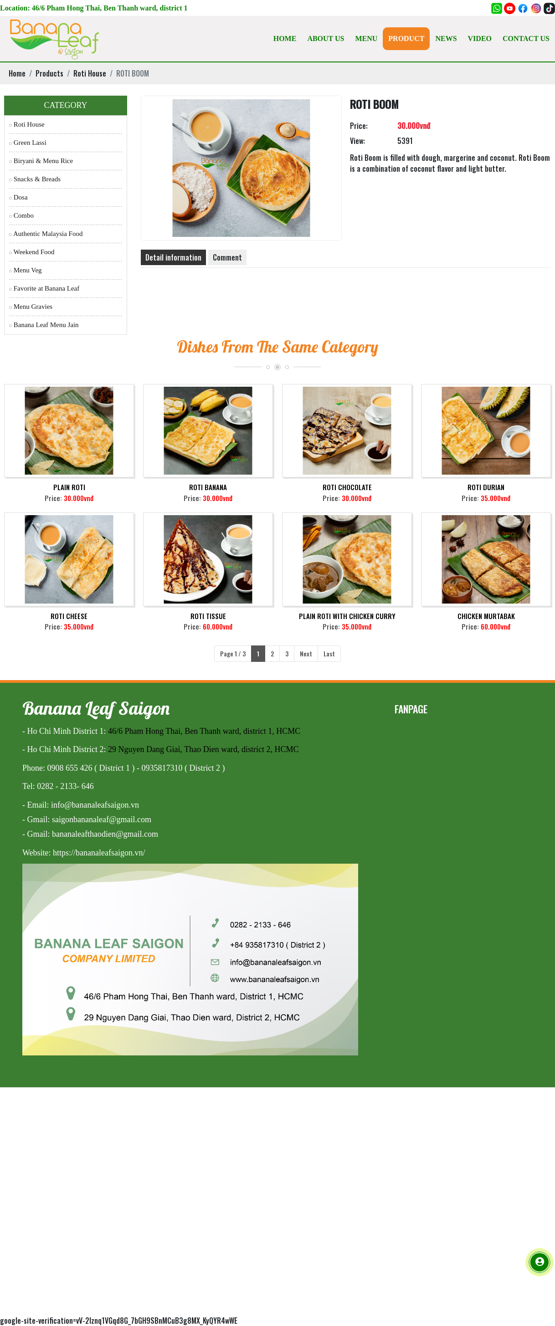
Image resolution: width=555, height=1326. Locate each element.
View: (357, 140)
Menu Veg (25, 270)
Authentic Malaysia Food (45, 233)
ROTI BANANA (208, 487)
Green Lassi (27, 142)
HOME (285, 38)
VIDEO (480, 38)
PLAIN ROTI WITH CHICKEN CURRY (347, 616)
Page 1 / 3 (233, 653)
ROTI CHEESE (69, 616)
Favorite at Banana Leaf (44, 288)
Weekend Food (32, 252)
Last (329, 653)
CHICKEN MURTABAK (486, 616)
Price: (359, 125)
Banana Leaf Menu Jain (44, 324)
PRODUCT (406, 38)
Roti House (27, 124)
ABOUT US (325, 38)
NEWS (446, 38)
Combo (21, 215)
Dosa (18, 197)
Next (306, 653)
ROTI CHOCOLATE (347, 487)
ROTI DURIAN (486, 487)
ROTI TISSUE (208, 616)
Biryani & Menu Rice (41, 160)
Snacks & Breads (35, 179)
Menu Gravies (30, 306)
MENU (366, 38)
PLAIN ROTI (69, 487)
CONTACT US (526, 38)
